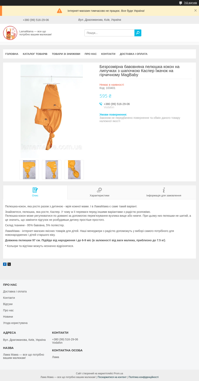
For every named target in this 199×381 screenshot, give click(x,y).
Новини (8, 316)
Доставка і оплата (133, 53)
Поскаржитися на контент (112, 377)
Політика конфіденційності (144, 377)
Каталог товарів (35, 53)
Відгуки (8, 304)
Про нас (91, 53)
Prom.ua (118, 373)
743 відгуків (190, 2)
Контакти (108, 53)
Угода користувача (15, 323)
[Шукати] (137, 32)
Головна (11, 53)
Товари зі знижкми (66, 53)
